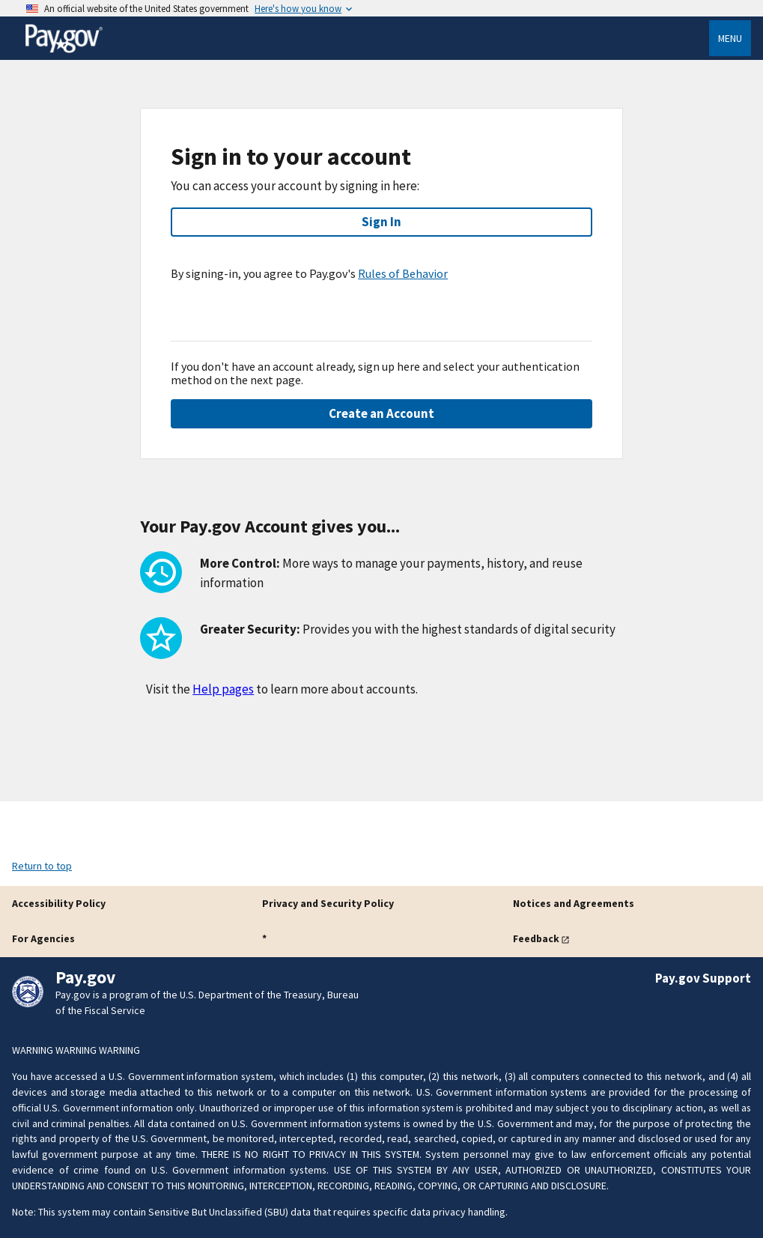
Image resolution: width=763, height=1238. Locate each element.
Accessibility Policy (59, 903)
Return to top (42, 866)
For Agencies (43, 938)
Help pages (223, 689)
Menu (730, 38)
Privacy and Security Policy (328, 903)
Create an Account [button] (381, 413)
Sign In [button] (381, 221)
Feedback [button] (536, 938)
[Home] (63, 50)
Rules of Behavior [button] (403, 273)
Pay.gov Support (703, 978)
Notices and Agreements (573, 903)
